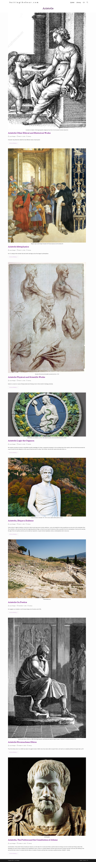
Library (29, 136)
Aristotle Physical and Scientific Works (26, 377)
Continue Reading (14, 143)
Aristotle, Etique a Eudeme (21, 521)
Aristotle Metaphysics (18, 247)
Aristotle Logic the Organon (21, 441)
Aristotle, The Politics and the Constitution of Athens (32, 840)
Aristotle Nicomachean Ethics (22, 742)
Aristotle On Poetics (17, 602)
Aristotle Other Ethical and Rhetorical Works (29, 133)
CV (87, 860)
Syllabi (81, 860)
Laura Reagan (13, 136)
